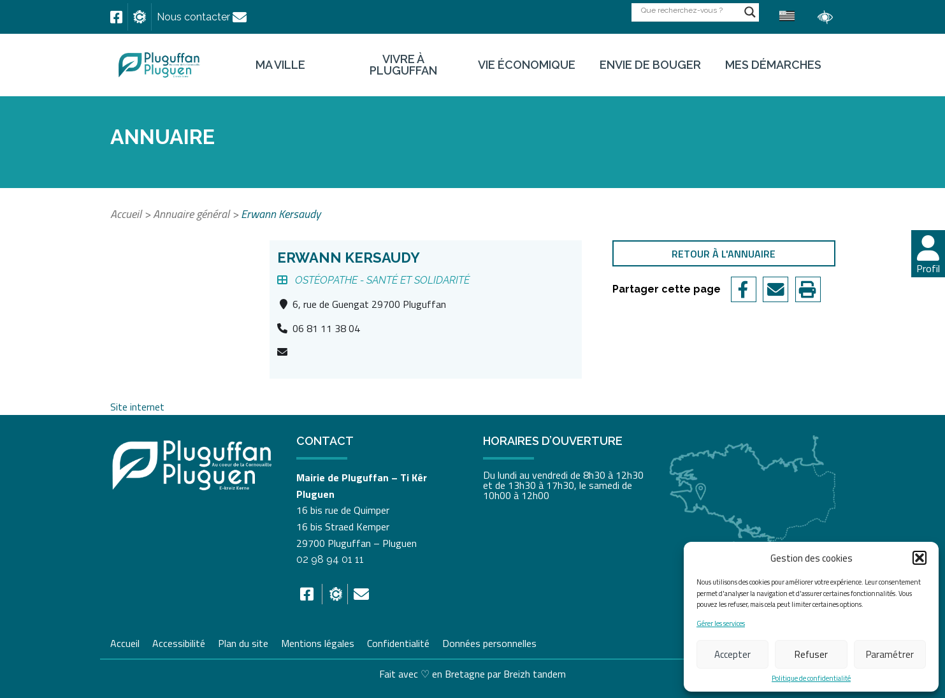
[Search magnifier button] (750, 12)
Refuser (811, 654)
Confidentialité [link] (398, 642)
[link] (116, 17)
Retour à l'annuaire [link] (723, 253)
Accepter (732, 654)
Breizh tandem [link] (534, 673)
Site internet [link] (137, 406)
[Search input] (689, 10)
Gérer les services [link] (720, 623)
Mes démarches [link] (773, 65)
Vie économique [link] (526, 65)
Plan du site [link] (243, 642)
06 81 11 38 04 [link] (326, 328)
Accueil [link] (125, 213)
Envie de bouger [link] (650, 65)
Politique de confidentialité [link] (811, 678)
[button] (919, 557)
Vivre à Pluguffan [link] (403, 65)
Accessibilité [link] (178, 642)
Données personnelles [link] (489, 643)
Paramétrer (890, 654)
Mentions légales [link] (317, 642)
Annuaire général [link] (191, 213)
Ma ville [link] (280, 65)
